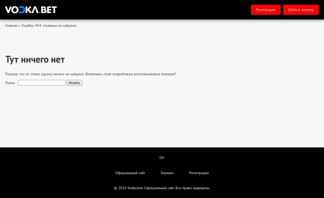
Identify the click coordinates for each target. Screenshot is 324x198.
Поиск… (11, 82)
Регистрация (265, 9)
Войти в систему (301, 9)
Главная (11, 25)
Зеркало (167, 172)
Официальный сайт (130, 172)
